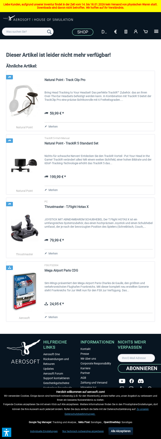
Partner (85, 373)
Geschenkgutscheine (56, 383)
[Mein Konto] (136, 31)
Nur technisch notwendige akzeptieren (83, 431)
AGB (83, 377)
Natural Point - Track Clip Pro (64, 80)
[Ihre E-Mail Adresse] (136, 358)
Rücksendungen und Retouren (56, 361)
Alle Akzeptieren (121, 431)
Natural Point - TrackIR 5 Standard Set (71, 143)
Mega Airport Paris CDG (61, 270)
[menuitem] (28, 32)
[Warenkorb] (146, 31)
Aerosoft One (51, 354)
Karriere (85, 368)
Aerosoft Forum (53, 373)
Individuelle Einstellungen (44, 431)
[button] (6, 432)
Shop (82, 32)
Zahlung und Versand (93, 382)
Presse (84, 353)
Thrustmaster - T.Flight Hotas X (66, 207)
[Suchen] (49, 32)
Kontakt (85, 349)
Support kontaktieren (56, 378)
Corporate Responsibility (95, 363)
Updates (48, 368)
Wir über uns (88, 358)
